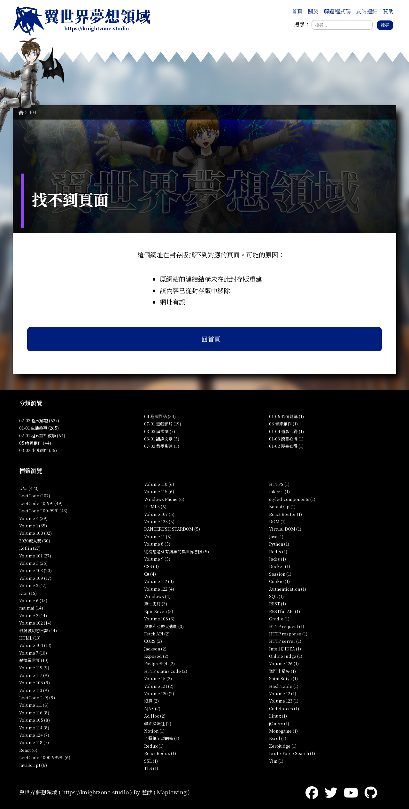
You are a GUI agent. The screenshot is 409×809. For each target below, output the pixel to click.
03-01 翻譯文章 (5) (161, 439)
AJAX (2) (152, 708)
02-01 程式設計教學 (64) (42, 435)
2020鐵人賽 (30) (34, 541)
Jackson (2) (155, 649)
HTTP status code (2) (165, 671)
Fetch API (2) (157, 634)
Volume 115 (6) (159, 491)
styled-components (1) (292, 499)
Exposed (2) (156, 656)
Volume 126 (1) (284, 663)
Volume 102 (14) (35, 623)
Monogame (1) (283, 731)
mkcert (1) (279, 491)
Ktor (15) (28, 593)
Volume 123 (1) (283, 701)
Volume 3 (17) (33, 585)
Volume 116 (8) (34, 713)
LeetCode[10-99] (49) (41, 503)
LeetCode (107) (34, 496)
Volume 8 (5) (157, 544)
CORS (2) (153, 641)
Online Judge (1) (285, 656)
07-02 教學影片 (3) (161, 446)
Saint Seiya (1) (283, 678)
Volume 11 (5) (158, 536)
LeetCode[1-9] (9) (37, 698)
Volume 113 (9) (34, 690)
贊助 (388, 11)
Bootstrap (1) (282, 506)
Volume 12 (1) (282, 693)
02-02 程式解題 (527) (39, 420)
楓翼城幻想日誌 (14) (38, 630)
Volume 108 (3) (159, 619)
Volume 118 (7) (34, 742)
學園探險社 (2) (157, 723)
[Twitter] (331, 792)
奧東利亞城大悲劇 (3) (164, 626)
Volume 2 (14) (33, 615)
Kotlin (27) (30, 548)
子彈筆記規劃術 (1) (161, 738)
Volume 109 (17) (35, 578)
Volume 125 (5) (159, 521)
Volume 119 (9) (34, 668)
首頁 (297, 11)
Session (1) (280, 574)
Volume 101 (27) (35, 556)
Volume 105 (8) (34, 720)
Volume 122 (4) (159, 589)
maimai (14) (31, 608)
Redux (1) (154, 746)
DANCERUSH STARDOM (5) (172, 529)
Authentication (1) (287, 589)
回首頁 (210, 339)
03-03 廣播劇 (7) (159, 431)
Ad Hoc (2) (155, 716)
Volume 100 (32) (35, 533)
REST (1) (277, 604)
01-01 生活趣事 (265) (39, 428)
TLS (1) (151, 768)
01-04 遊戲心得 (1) (286, 431)
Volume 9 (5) (157, 559)
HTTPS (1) (279, 484)
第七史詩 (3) (155, 604)
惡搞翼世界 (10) (34, 660)
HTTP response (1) (288, 634)
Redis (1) (278, 551)
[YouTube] (351, 792)
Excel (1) (277, 738)
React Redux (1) (160, 753)
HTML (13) (30, 638)
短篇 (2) (151, 701)
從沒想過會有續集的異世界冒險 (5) (176, 551)
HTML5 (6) (155, 506)
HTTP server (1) (285, 641)
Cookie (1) (279, 581)
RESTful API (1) (284, 611)
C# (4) (150, 574)
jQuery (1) (279, 723)
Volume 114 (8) (34, 728)
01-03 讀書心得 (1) (286, 439)
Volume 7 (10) (33, 653)
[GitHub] (371, 792)
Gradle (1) (279, 619)
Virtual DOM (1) (285, 529)
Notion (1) (154, 731)
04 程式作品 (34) (160, 416)
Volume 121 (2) (159, 686)
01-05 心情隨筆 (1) (286, 416)
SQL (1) (276, 596)
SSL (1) (151, 761)
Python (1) (279, 544)
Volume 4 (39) (33, 518)
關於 (313, 11)
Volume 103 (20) (35, 570)
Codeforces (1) (284, 708)
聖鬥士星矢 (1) (282, 671)
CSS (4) (151, 566)
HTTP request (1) (286, 626)
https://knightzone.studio (95, 792)
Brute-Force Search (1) (292, 753)
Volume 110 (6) (159, 484)
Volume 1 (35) (33, 526)
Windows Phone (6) (164, 499)
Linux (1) (278, 716)
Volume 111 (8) (34, 705)
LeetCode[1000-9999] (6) (44, 757)
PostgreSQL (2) (159, 663)
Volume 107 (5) (159, 514)
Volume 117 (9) (34, 675)
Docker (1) (279, 566)
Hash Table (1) (283, 686)
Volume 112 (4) (159, 581)
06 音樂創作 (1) (283, 424)
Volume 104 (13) (35, 645)
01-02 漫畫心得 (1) (286, 446)
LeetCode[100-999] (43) (43, 511)
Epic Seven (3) (158, 611)
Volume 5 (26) (33, 563)
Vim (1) (276, 761)
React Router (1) (285, 514)
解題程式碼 (337, 11)
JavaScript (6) (33, 765)
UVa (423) (29, 488)
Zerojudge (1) (283, 746)
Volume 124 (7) (34, 735)
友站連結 (367, 11)
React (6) (28, 750)
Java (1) (276, 536)
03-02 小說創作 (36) (38, 450)
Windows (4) (157, 596)
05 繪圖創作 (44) (35, 443)
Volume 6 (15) (33, 600)
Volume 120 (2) (159, 693)
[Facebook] (311, 792)
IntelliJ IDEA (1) (285, 649)
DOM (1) (277, 521)
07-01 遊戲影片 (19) (162, 424)
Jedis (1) (277, 559)
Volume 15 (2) (158, 678)
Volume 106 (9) (34, 683)
